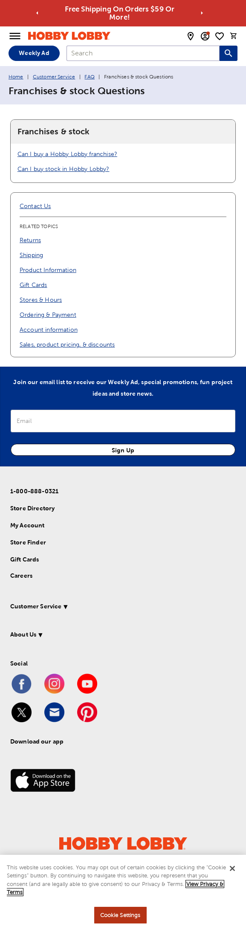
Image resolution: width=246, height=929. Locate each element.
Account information (49, 329)
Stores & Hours (41, 299)
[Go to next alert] (202, 13)
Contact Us (35, 206)
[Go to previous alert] (37, 13)
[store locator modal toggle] (190, 36)
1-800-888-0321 (34, 491)
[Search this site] (228, 53)
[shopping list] (219, 36)
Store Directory (32, 508)
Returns (30, 240)
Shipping (31, 255)
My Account (27, 525)
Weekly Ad (34, 52)
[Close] (232, 871)
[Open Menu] (15, 36)
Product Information (48, 269)
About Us (23, 634)
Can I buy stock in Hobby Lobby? (63, 168)
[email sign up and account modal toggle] (205, 36)
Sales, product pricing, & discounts (67, 344)
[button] (114, 607)
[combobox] (143, 53)
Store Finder (28, 542)
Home (16, 77)
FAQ (89, 77)
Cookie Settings (120, 918)
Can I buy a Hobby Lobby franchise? (67, 153)
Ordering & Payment (48, 314)
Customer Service (54, 77)
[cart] (233, 36)
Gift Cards (33, 284)
